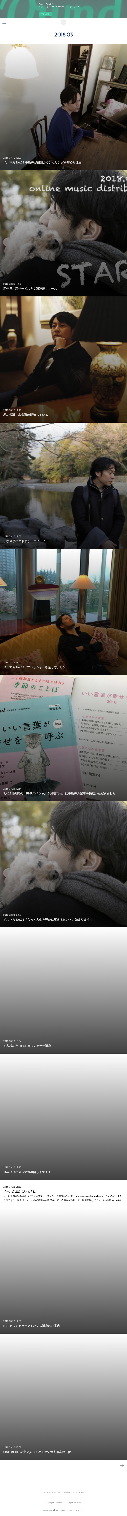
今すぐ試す (45, 14)
